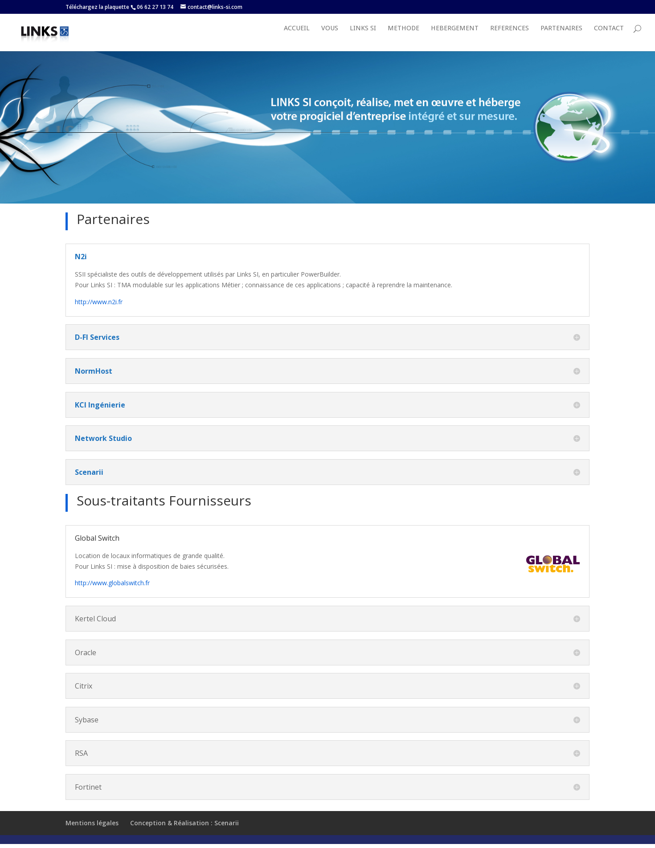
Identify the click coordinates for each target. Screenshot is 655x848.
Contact (609, 37)
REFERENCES (509, 37)
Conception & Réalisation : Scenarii (184, 832)
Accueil (297, 37)
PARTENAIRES (561, 37)
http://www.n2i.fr (99, 310)
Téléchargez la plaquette (97, 7)
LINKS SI (363, 37)
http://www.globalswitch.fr (112, 591)
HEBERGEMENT (455, 37)
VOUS (329, 37)
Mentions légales (92, 832)
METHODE (403, 37)
